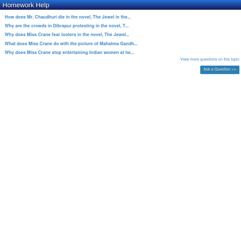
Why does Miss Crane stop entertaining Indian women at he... (69, 53)
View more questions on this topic (209, 59)
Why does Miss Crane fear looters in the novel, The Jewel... (67, 35)
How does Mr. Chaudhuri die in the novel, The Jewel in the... (68, 17)
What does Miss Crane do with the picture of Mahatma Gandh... (71, 44)
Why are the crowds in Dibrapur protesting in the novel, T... (67, 26)
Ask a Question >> (219, 69)
